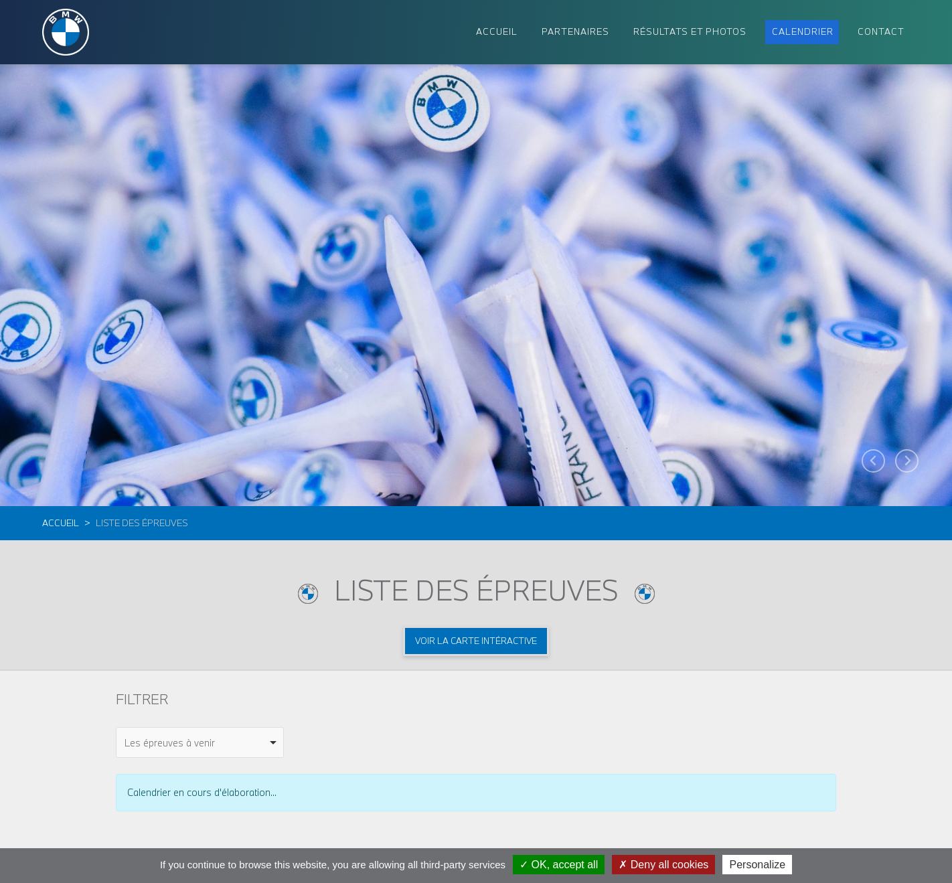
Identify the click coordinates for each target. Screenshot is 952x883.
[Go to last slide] (873, 461)
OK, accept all (559, 864)
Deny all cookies (663, 864)
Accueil (60, 523)
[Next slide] (907, 461)
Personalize (757, 864)
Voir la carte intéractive (476, 641)
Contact (881, 31)
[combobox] (200, 742)
